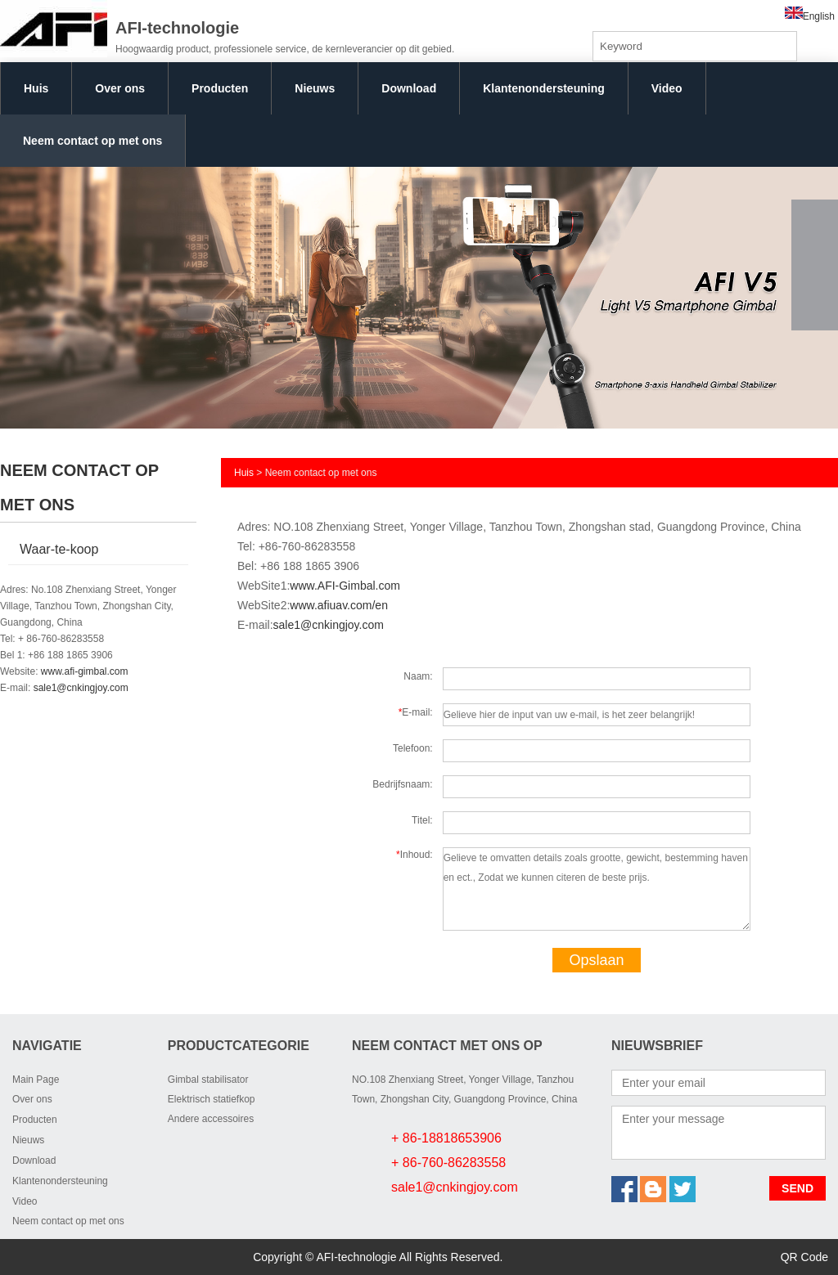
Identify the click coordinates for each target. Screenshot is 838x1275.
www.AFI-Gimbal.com (345, 585)
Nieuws (315, 88)
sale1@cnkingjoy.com (81, 688)
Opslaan (596, 960)
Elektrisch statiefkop (211, 1099)
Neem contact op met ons (92, 140)
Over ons (120, 88)
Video (667, 88)
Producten (219, 88)
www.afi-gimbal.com (84, 671)
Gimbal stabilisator (208, 1079)
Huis (36, 88)
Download (408, 88)
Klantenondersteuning (544, 88)
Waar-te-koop (59, 549)
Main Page (35, 1079)
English (810, 16)
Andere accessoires (211, 1119)
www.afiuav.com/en (339, 605)
